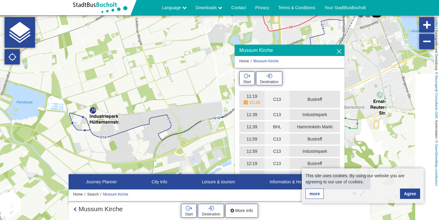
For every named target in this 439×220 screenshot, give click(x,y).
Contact (238, 7)
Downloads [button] (209, 7)
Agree (410, 193)
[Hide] (339, 51)
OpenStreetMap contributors (436, 165)
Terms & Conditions (296, 7)
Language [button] (174, 7)
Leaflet (436, 22)
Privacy (262, 7)
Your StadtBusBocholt (345, 7)
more (314, 193)
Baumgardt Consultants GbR (436, 97)
